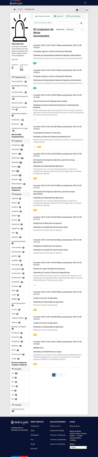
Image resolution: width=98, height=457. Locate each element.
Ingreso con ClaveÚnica (57, 444)
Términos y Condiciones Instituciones (58, 439)
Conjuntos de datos (42, 16)
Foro (32, 439)
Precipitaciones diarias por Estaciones (47, 133)
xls (34, 63)
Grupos (20, 9)
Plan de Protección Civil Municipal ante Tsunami (50, 101)
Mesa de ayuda (74, 426)
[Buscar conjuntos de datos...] (56, 22)
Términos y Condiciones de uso (58, 435)
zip (35, 119)
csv (39, 146)
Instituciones (35, 426)
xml (35, 146)
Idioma (72, 444)
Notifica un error (55, 426)
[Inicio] (14, 9)
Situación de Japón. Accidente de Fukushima (49, 269)
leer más (15, 59)
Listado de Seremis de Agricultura (45, 298)
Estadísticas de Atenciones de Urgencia (47, 223)
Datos (32, 430)
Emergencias (29, 9)
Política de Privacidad (57, 430)
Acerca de (58, 16)
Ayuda (33, 444)
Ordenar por (60, 29)
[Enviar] (81, 23)
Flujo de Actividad (73, 16)
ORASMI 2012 (38, 348)
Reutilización (35, 435)
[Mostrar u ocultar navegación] (85, 3)
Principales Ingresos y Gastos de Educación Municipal (52, 51)
